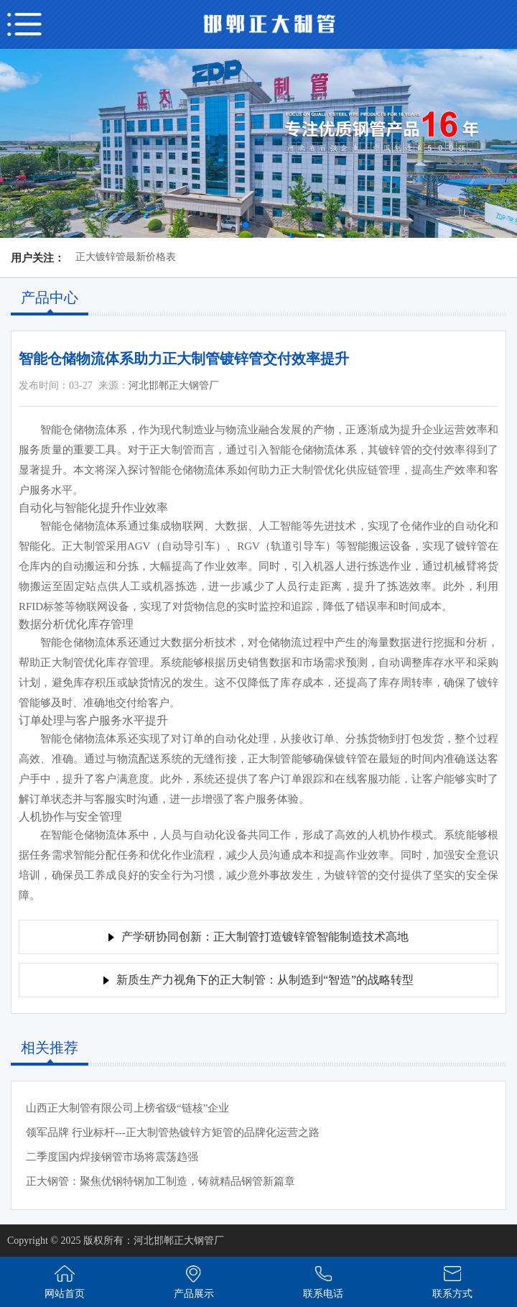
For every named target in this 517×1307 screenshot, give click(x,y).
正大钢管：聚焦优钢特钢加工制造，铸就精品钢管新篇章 (160, 1181)
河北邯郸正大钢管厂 (174, 385)
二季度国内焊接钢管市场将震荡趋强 (112, 1157)
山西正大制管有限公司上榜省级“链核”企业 (127, 1108)
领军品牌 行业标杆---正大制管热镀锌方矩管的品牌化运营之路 (173, 1132)
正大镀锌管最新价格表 (125, 256)
